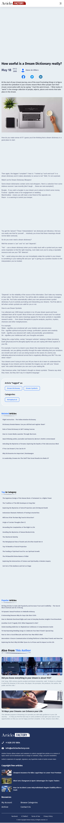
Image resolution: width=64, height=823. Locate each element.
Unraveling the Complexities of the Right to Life (19, 527)
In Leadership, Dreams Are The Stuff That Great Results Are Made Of (26, 458)
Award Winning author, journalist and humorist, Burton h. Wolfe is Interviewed (29, 439)
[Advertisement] (32, 23)
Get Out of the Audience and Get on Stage (17, 566)
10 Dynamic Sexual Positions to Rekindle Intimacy (18, 612)
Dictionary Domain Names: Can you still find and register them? (24, 424)
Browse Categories (29, 802)
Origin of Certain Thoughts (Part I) (14, 522)
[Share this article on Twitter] (32, 77)
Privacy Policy (48, 816)
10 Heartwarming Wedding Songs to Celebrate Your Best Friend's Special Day (27, 631)
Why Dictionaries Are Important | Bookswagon (18, 453)
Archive (5, 807)
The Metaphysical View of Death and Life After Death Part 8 (23, 542)
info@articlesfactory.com (15, 748)
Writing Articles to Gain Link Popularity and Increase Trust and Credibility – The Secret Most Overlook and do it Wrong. (31, 607)
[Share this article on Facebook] (23, 77)
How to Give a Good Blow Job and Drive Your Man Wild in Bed (22, 635)
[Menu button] (60, 3)
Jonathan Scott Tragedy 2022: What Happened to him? (20, 623)
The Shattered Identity (10, 537)
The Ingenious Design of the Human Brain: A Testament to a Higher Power (27, 498)
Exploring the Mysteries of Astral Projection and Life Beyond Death (25, 508)
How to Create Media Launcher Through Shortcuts (19, 434)
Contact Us (26, 807)
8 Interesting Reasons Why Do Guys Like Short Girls (19, 615)
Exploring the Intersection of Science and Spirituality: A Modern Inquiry (27, 561)
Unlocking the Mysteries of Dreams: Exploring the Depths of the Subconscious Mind (31, 444)
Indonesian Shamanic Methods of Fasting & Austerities (21, 513)
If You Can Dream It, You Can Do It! (14, 449)
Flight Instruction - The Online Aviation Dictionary (19, 419)
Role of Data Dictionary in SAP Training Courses (19, 429)
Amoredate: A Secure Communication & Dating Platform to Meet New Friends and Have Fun (32, 638)
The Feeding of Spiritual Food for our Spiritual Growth (21, 551)
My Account (7, 802)
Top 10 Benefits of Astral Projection (15, 546)
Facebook (14, 816)
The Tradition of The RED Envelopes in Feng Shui (19, 503)
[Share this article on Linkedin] (40, 77)
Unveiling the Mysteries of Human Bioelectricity (18, 532)
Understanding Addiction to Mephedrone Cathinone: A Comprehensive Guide (27, 627)
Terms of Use (35, 816)
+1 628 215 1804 (11, 742)
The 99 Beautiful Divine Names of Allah (15, 556)
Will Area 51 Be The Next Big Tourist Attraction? (18, 517)
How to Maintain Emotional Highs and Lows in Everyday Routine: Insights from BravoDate (31, 619)
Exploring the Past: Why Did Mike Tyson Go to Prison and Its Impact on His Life (28, 642)
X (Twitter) (24, 816)
